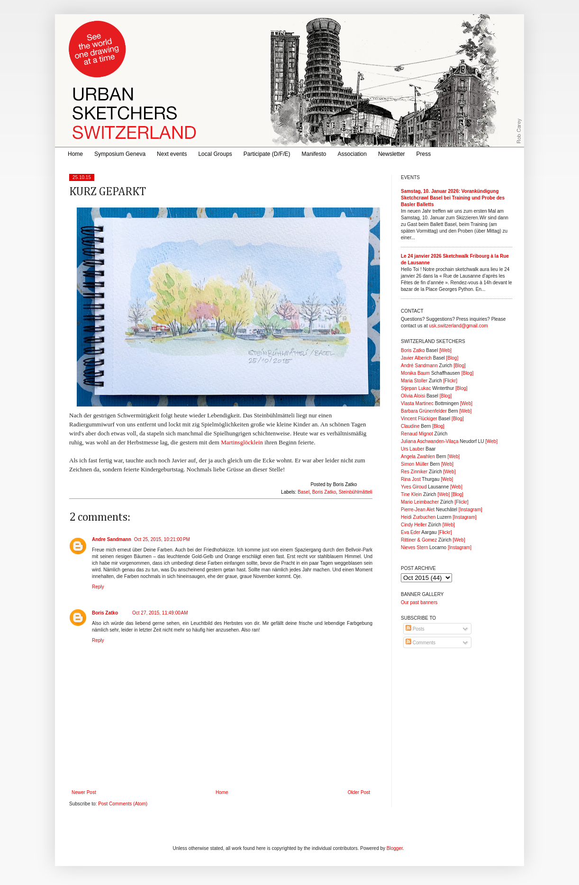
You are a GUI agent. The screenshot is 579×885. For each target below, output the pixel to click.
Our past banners (419, 602)
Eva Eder (410, 532)
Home (75, 154)
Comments (420, 642)
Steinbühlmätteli (355, 492)
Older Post (359, 792)
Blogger (395, 848)
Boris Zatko (324, 492)
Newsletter (391, 154)
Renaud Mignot (417, 433)
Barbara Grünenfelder (424, 411)
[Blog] (452, 358)
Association (352, 154)
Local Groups (215, 154)
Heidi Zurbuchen (418, 517)
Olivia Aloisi (413, 395)
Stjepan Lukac (416, 388)
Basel (303, 492)
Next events (172, 154)
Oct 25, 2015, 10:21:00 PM (162, 539)
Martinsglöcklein (242, 442)
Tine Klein (411, 494)
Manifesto (314, 154)
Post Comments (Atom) (122, 803)
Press (423, 154)
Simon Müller (414, 464)
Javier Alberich (416, 358)
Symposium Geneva (119, 154)
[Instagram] (470, 509)
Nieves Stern (414, 547)
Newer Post (84, 792)
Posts (415, 629)
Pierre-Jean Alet (417, 509)
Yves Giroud (413, 486)
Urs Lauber (412, 449)
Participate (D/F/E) (267, 154)
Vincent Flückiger (419, 418)
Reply (98, 586)
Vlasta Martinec (417, 403)
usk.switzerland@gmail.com (458, 325)
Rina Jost (411, 479)
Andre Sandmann (111, 539)
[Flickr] (450, 380)
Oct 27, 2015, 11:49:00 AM (160, 612)
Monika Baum (415, 373)
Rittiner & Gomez (419, 539)
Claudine (410, 426)
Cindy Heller (413, 524)
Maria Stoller (414, 380)
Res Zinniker (414, 471)
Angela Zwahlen (418, 456)
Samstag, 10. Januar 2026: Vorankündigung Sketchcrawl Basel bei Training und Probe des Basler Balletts (453, 198)
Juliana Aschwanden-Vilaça (430, 441)
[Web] (445, 350)
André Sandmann (419, 365)
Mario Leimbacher (420, 502)
